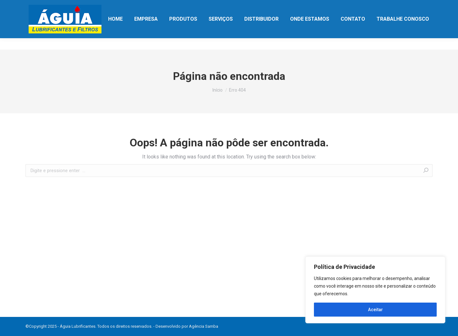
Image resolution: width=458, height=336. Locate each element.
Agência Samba (203, 326)
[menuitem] (115, 30)
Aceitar (375, 309)
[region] (375, 289)
